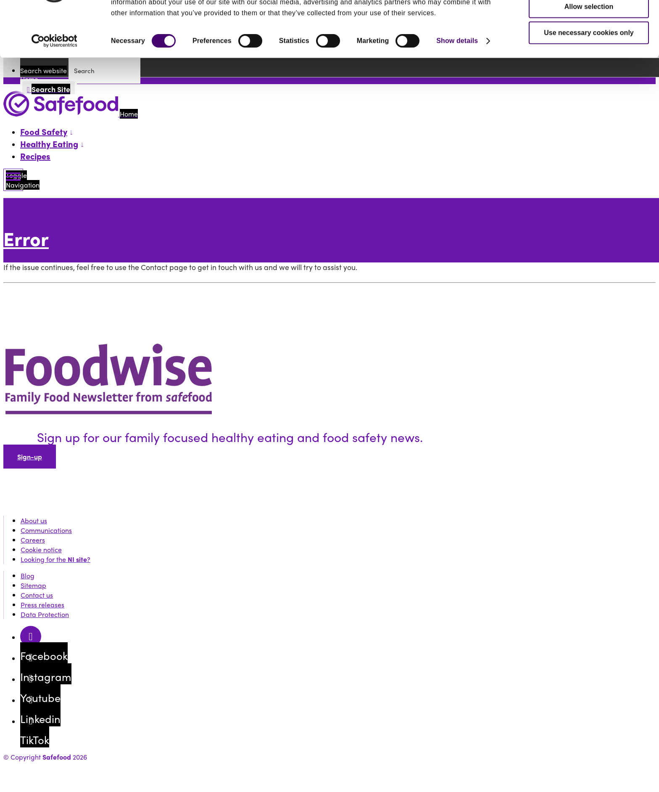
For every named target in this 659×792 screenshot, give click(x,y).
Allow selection (588, 47)
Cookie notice (41, 549)
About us (34, 520)
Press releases (42, 604)
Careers (33, 540)
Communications (46, 530)
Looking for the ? (55, 559)
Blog (27, 575)
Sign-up (29, 456)
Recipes (35, 156)
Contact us (37, 595)
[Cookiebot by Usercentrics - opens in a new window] (54, 81)
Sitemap (33, 585)
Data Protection (45, 614)
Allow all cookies (589, 21)
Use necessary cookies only (588, 73)
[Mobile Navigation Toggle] (13, 180)
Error (26, 238)
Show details (457, 81)
